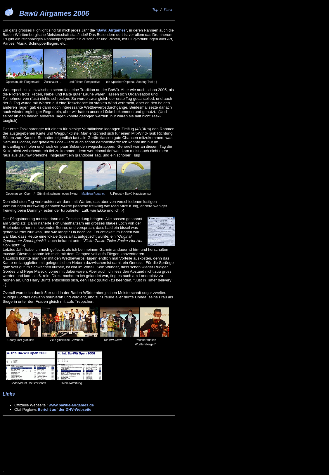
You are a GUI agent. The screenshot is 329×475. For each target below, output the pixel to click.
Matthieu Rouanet (93, 193)
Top (155, 9)
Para (168, 9)
